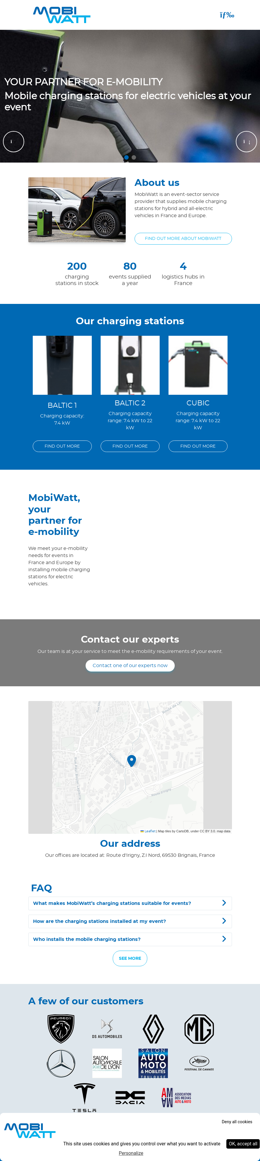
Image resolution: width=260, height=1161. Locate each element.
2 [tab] (134, 157)
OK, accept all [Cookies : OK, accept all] (243, 1144)
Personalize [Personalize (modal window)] (131, 1153)
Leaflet (148, 831)
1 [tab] (126, 157)
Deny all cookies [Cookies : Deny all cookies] (237, 1121)
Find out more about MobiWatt (183, 238)
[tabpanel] (130, 96)
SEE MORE (130, 958)
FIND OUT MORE (62, 446)
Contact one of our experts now (130, 665)
